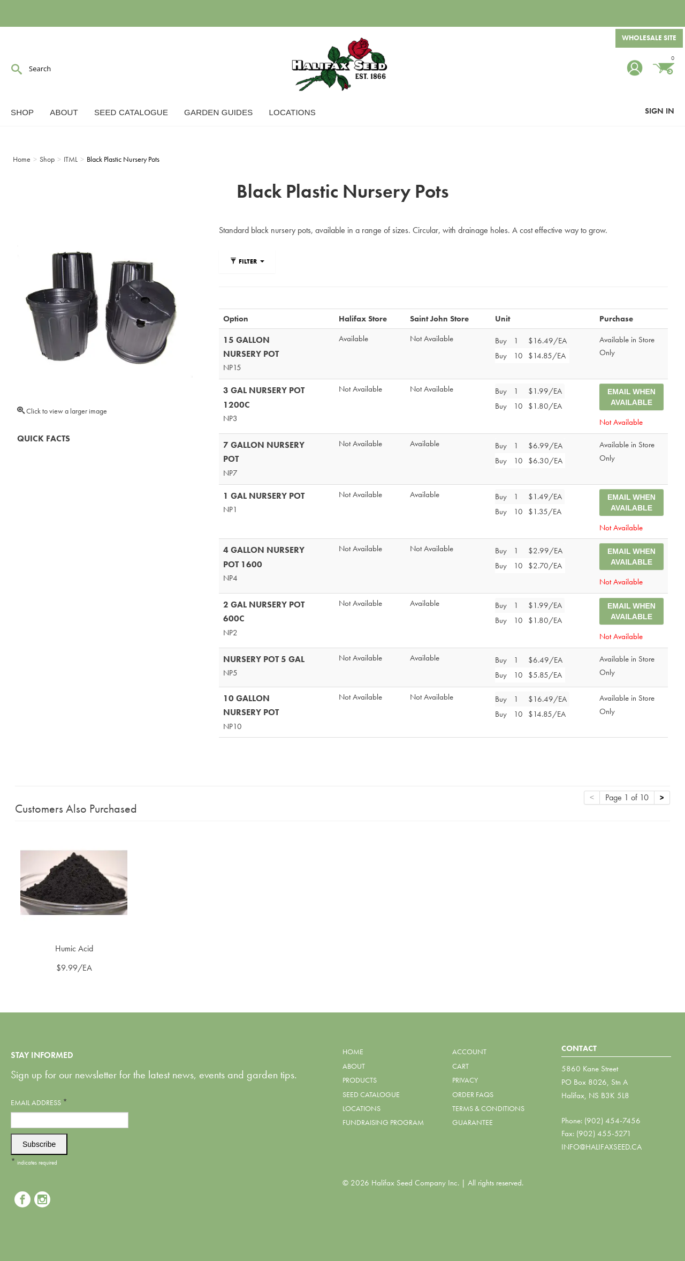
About (64, 112)
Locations (292, 112)
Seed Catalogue (131, 112)
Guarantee (472, 1122)
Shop (22, 112)
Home (352, 1051)
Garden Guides (218, 112)
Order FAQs (472, 1094)
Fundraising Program (383, 1122)
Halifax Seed (342, 64)
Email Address (39, 1102)
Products (359, 1080)
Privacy (465, 1080)
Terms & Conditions (488, 1108)
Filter (247, 261)
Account (469, 1051)
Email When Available (631, 397)
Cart (460, 1066)
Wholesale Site (648, 39)
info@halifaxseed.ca (601, 1147)
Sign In (659, 111)
